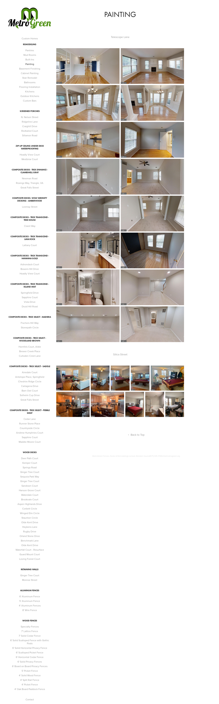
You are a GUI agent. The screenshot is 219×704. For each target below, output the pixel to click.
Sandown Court (29, 485)
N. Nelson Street (29, 117)
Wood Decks (30, 452)
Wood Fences (29, 620)
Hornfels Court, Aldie (30, 346)
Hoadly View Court (30, 154)
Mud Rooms (29, 55)
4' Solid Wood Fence (30, 675)
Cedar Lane (30, 419)
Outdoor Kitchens (29, 96)
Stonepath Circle (30, 327)
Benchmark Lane (30, 540)
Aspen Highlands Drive (29, 504)
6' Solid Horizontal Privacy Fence (29, 648)
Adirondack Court (29, 264)
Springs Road (30, 467)
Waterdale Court (29, 495)
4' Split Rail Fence (29, 680)
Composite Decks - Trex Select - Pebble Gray (30, 411)
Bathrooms (29, 82)
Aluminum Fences (29, 590)
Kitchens (29, 91)
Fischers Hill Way (30, 323)
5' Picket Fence (30, 670)
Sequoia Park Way (29, 476)
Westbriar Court (29, 159)
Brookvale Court (29, 499)
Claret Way (29, 226)
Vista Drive (29, 302)
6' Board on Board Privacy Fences (29, 666)
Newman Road (29, 178)
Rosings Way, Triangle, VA (29, 183)
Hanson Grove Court (29, 490)
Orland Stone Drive (30, 536)
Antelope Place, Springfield (29, 377)
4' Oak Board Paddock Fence (29, 689)
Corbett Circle (29, 508)
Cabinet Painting (29, 73)
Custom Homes (30, 38)
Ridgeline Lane (30, 121)
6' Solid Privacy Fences (29, 661)
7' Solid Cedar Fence (30, 635)
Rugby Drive (29, 531)
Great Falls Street (30, 187)
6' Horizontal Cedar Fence (29, 657)
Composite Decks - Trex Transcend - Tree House (29, 218)
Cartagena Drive (29, 386)
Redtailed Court (29, 130)
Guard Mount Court (29, 554)
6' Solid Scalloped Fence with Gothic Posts (29, 642)
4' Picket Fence (30, 684)
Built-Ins (29, 59)
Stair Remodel (29, 77)
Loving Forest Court (29, 559)
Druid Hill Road (30, 306)
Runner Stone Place (29, 423)
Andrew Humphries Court (29, 432)
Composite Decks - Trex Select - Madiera (30, 317)
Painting (29, 64)
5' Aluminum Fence (29, 601)
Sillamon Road (29, 135)
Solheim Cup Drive (30, 395)
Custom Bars (29, 100)
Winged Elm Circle (30, 513)
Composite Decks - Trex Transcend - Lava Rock (29, 238)
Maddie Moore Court (30, 441)
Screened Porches (30, 111)
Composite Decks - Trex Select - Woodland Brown (29, 339)
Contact (30, 699)
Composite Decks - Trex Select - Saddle (29, 366)
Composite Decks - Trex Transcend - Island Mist (29, 285)
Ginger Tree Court (29, 472)
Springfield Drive (30, 292)
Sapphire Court (30, 297)
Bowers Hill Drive (30, 269)
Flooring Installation (29, 87)
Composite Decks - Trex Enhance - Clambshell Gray (30, 171)
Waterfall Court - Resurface (30, 549)
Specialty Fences (30, 626)
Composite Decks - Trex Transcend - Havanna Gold (29, 257)
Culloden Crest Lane (30, 355)
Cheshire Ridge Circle (29, 381)
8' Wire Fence (29, 610)
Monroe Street (29, 580)
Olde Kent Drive (29, 522)
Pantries (29, 50)
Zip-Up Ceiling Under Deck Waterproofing (30, 147)
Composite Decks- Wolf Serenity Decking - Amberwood (29, 199)
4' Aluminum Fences (30, 605)
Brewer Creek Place (29, 351)
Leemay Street (29, 206)
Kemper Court (29, 463)
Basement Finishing (29, 68)
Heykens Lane (29, 527)
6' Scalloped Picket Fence (29, 652)
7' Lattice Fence (29, 631)
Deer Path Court (29, 458)
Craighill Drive (29, 126)
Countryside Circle (30, 428)
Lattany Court (30, 245)
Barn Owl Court (30, 390)
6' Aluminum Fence (29, 596)
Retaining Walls (29, 569)
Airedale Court (29, 372)
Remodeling (29, 44)
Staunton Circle (29, 517)
